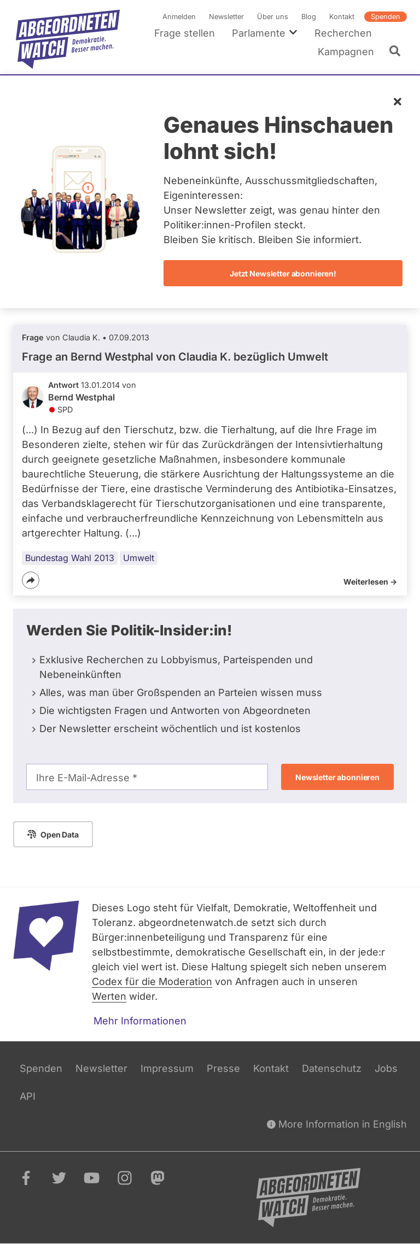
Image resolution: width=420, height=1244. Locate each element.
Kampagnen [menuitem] (346, 51)
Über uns (272, 17)
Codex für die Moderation (152, 981)
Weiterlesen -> (370, 581)
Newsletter (226, 17)
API (28, 1096)
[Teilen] (30, 580)
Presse (223, 1068)
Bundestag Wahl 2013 (69, 557)
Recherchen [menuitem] (343, 33)
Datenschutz (331, 1068)
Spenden (385, 17)
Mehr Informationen (140, 1021)
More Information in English (337, 1124)
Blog (308, 17)
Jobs (386, 1068)
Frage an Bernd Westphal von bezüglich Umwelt (175, 356)
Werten (109, 996)
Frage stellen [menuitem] (184, 33)
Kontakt (341, 17)
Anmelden (179, 17)
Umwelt (138, 557)
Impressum (167, 1068)
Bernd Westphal (81, 397)
